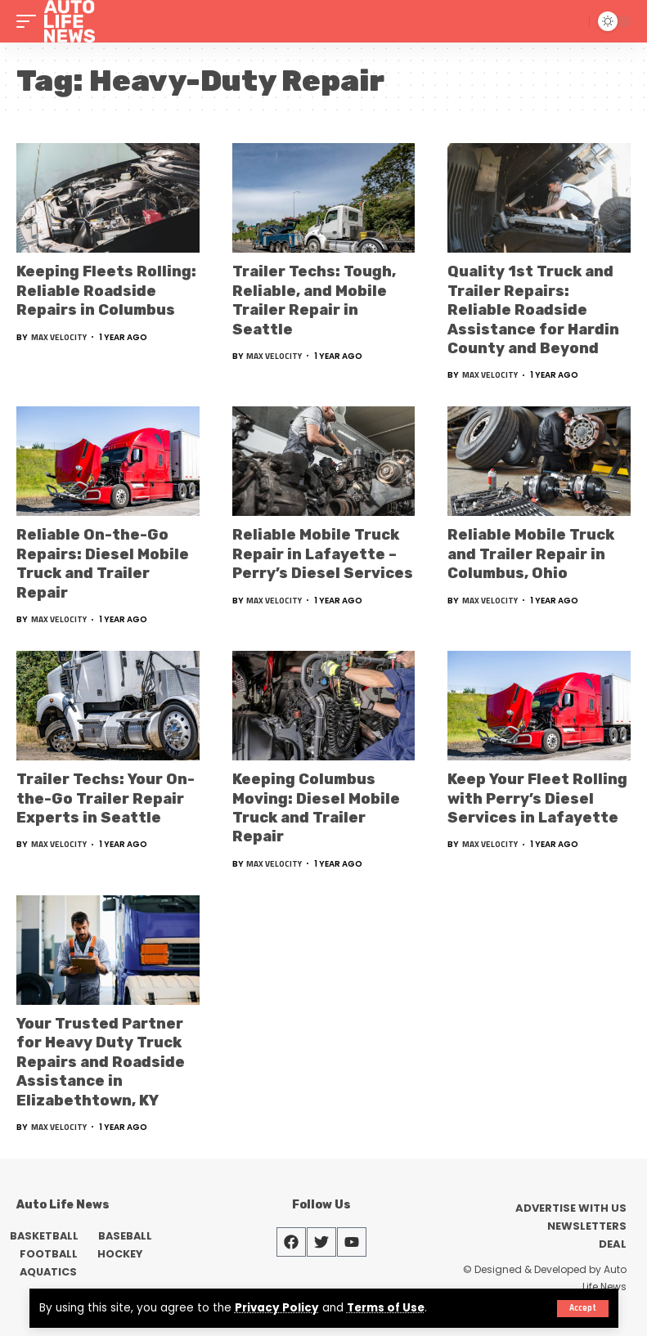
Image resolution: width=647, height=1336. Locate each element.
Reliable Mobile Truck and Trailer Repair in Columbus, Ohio (530, 554)
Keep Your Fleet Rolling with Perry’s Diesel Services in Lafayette (537, 798)
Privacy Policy (277, 1308)
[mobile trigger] (30, 21)
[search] (573, 21)
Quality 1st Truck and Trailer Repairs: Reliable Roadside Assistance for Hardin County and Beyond (533, 309)
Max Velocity (59, 337)
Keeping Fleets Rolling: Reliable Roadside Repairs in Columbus (106, 290)
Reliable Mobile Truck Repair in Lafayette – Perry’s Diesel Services (322, 554)
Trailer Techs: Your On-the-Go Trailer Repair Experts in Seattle (105, 798)
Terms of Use (386, 1308)
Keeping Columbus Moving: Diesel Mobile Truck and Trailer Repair (316, 807)
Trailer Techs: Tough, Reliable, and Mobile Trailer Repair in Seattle (314, 300)
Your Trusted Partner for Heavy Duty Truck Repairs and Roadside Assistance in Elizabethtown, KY (100, 1062)
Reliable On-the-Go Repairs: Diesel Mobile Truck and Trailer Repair (102, 563)
